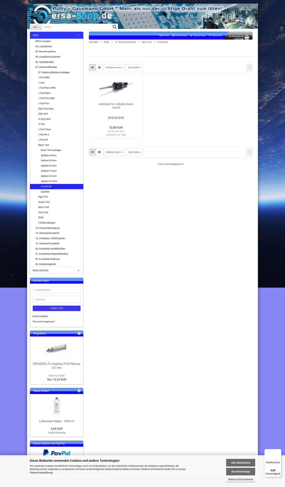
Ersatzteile (46, 188)
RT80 (40, 219)
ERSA (35, 37)
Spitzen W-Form (49, 183)
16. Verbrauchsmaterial (47, 245)
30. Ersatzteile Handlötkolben (50, 250)
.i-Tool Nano (44, 95)
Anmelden (56, 310)
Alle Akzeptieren (240, 462)
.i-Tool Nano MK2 (47, 90)
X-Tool (41, 126)
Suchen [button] (164, 37)
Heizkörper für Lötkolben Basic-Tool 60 (116, 108)
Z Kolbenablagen (46, 224)
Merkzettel (215, 37)
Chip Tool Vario (45, 110)
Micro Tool (43, 209)
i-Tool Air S (43, 136)
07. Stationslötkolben (46, 69)
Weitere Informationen (240, 479)
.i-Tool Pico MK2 (46, 100)
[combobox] (114, 69)
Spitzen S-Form (49, 178)
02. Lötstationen (43, 48)
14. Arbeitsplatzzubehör (47, 235)
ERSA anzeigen (43, 43)
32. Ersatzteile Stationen (47, 261)
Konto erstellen (40, 318)
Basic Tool (43, 147)
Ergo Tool (43, 198)
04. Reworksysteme (45, 53)
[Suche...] (36, 27)
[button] (180, 38)
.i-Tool (41, 84)
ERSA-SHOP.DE (40, 272)
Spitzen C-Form (49, 167)
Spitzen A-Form (49, 157)
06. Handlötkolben (44, 64)
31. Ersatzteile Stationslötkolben (51, 256)
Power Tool (44, 204)
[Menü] (279, 451)
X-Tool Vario (44, 121)
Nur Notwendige (240, 471)
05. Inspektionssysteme (47, 58)
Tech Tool (43, 214)
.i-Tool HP (43, 141)
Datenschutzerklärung (41, 472)
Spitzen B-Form (49, 162)
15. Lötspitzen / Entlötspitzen (50, 240)
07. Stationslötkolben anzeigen (54, 74)
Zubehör (45, 193)
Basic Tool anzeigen (51, 152)
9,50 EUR (57, 431)
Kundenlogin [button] (198, 37)
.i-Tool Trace (44, 131)
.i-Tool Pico (43, 105)
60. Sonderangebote (45, 266)
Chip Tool (43, 115)
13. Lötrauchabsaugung (47, 230)
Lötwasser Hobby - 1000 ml (56, 423)
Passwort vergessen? (44, 323)
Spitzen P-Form (49, 173)
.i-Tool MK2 (44, 79)
